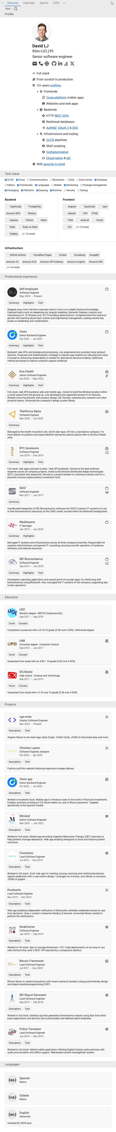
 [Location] (46, 63)
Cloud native (54, 158)
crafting (55, 85)
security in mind (54, 164)
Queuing (42, 190)
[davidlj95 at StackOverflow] (66, 65)
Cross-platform (56, 97)
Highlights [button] (28, 302)
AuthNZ (51, 128)
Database (101, 179)
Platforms (27, 190)
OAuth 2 (63, 128)
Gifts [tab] (56, 3)
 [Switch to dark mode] (112, 3)
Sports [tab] (44, 3)
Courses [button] (23, 623)
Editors (10, 185)
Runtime (55, 190)
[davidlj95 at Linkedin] (60, 65)
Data (70, 179)
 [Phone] (40, 63)
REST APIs (62, 115)
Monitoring (71, 185)
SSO (75, 128)
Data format (84, 179)
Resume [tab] (12, 3)
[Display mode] (9, 9)
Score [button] (12, 623)
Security (69, 190)
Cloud (20, 179)
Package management (93, 185)
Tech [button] (40, 302)
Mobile (56, 185)
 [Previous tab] (2, 3)
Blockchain (57, 179)
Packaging (12, 190)
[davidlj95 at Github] (54, 65)
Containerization (57, 152)
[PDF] (16, 8)
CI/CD (50, 140)
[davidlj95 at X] (72, 65)
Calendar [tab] (29, 3)
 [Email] (34, 63)
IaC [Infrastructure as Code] (68, 158)
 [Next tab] (64, 3)
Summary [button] (14, 302)
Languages (42, 185)
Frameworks (25, 185)
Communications (37, 179)
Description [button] (15, 730)
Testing (82, 190)
